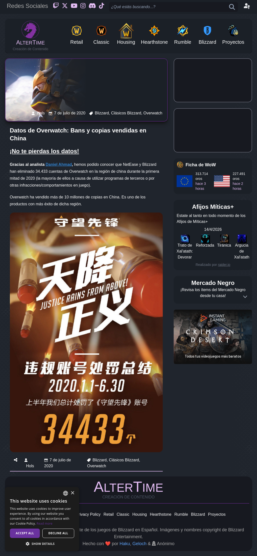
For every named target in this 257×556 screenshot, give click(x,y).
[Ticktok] (101, 7)
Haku (124, 543)
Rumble (181, 514)
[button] (42, 543)
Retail (109, 514)
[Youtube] (74, 7)
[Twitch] (56, 7)
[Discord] (92, 7)
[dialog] (42, 519)
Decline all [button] (58, 533)
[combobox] (65, 493)
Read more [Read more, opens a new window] (44, 523)
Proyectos (217, 514)
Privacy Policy (88, 514)
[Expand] (245, 297)
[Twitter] (65, 7)
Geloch (139, 543)
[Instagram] (83, 7)
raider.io (224, 265)
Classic (123, 514)
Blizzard (198, 514)
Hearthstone (160, 514)
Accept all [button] (25, 533)
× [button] (72, 493)
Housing (139, 514)
